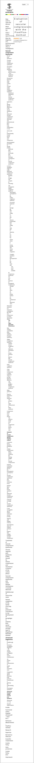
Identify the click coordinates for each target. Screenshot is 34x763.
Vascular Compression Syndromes (10, 52)
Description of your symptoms (9, 68)
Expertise (8, 732)
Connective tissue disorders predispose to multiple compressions (10, 446)
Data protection (9, 748)
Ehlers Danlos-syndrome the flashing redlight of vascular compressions (11, 457)
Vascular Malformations (10, 704)
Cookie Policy (8, 744)
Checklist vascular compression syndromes (10, 62)
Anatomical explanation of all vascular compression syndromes (11, 96)
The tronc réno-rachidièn (13, 268)
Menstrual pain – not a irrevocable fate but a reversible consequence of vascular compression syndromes (11, 156)
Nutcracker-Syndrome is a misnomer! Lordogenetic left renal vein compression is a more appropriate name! (10, 312)
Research (8, 730)
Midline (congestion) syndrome (10, 341)
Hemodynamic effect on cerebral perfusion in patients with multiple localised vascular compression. (10, 531)
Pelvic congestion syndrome (9, 366)
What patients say (8, 28)
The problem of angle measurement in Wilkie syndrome (11, 404)
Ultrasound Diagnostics (9, 638)
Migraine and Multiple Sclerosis (9, 520)
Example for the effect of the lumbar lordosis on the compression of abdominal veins (13, 294)
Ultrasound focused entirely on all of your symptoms (9, 695)
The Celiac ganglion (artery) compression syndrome (11, 385)
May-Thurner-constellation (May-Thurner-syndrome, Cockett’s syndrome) (10, 332)
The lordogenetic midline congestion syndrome (11, 188)
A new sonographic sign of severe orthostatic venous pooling (10, 512)
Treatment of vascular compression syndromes (9, 544)
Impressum (9, 757)
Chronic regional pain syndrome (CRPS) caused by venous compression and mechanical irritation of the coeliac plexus (9, 561)
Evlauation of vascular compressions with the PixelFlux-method (10, 436)
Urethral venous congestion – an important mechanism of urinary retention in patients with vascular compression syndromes (11, 353)
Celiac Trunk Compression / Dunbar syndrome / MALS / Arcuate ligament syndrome (10, 375)
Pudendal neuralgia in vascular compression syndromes (10, 503)
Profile (7, 707)
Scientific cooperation (9, 739)
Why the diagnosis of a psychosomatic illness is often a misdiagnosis (10, 43)
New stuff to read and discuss (8, 21)
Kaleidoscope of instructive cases (10, 594)
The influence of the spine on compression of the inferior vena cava (11, 424)
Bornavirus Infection (9, 735)
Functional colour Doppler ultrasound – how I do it (9, 714)
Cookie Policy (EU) (8, 753)
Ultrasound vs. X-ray (9, 701)
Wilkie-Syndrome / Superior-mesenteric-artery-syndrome (9, 394)
